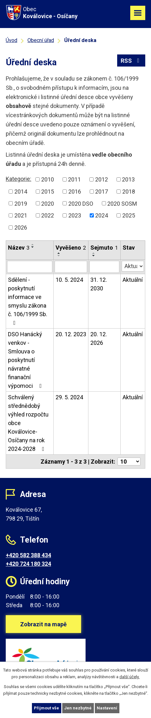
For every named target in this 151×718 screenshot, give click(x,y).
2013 (128, 179)
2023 (74, 215)
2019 (20, 203)
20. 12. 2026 (98, 338)
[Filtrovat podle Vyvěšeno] (71, 267)
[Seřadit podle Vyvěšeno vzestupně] (59, 253)
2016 (74, 191)
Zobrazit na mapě (43, 624)
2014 (20, 191)
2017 (101, 191)
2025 (128, 215)
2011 (74, 179)
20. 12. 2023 (71, 334)
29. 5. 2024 (69, 397)
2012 (101, 179)
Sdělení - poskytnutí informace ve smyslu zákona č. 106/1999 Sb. (27, 301)
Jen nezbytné (78, 708)
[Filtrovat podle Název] (29, 267)
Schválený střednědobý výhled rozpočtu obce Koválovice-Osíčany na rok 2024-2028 (28, 423)
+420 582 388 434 (28, 555)
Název (18, 247)
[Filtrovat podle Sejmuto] (104, 267)
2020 (47, 203)
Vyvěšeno (71, 247)
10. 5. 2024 (69, 279)
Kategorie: (18, 178)
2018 (128, 191)
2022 (47, 215)
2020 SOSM (122, 203)
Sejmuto (104, 247)
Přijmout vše (46, 708)
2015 (47, 191)
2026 (20, 227)
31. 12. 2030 (98, 284)
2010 (47, 179)
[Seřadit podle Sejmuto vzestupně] (93, 253)
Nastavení (107, 708)
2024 (101, 215)
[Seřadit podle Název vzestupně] (32, 244)
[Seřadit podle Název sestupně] (32, 247)
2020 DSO (80, 203)
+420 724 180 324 (28, 563)
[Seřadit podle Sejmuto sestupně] (93, 255)
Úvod (11, 40)
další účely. (129, 676)
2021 (20, 215)
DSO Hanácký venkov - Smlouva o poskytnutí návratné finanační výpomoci (26, 360)
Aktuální (133, 279)
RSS (131, 60)
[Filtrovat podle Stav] (133, 266)
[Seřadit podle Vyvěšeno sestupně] (59, 255)
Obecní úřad (40, 40)
